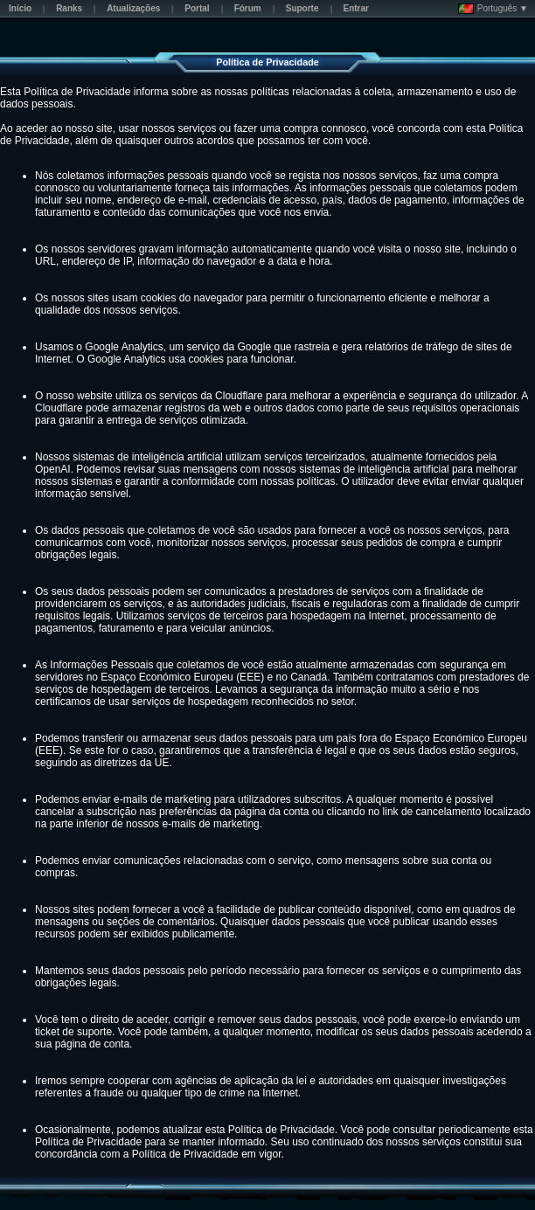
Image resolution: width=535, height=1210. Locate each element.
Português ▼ (493, 8)
